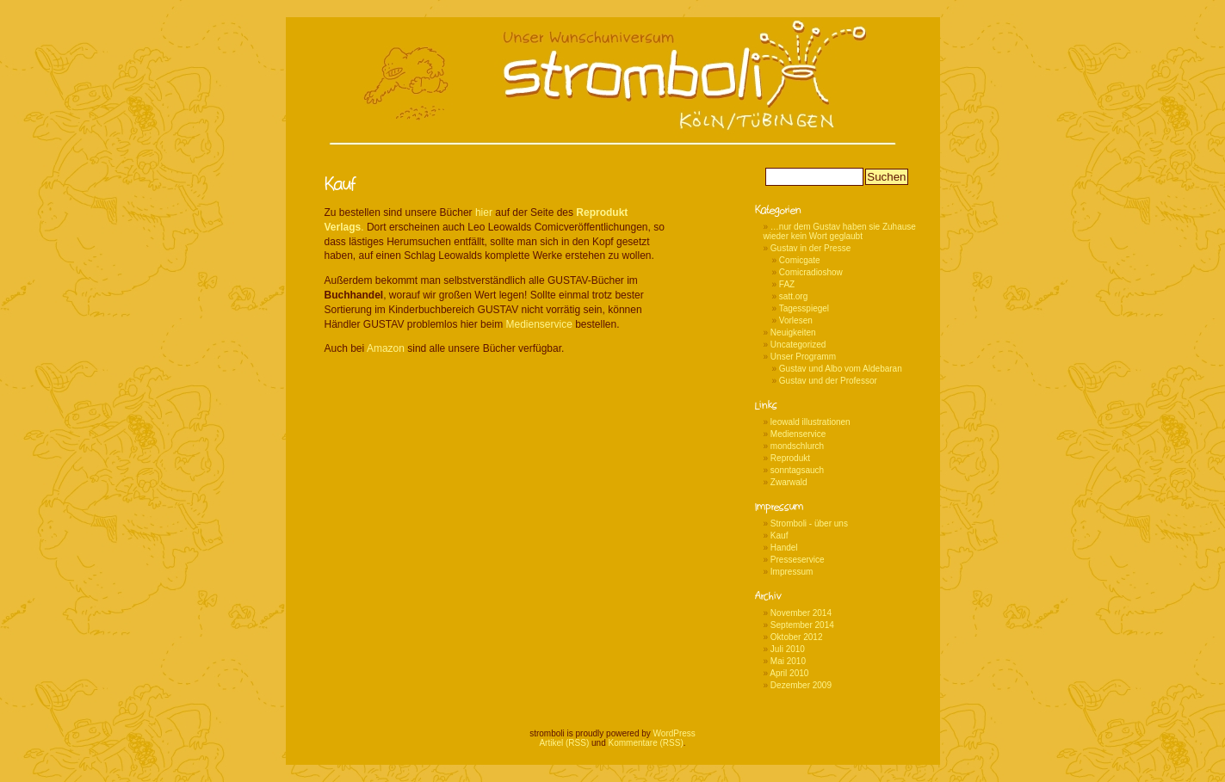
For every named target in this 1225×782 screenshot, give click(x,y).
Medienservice (538, 324)
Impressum (791, 571)
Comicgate (799, 260)
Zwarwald (788, 482)
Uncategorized (798, 344)
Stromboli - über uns (809, 523)
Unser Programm (803, 356)
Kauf (779, 535)
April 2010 (789, 673)
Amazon (386, 348)
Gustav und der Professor (828, 380)
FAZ (787, 284)
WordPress (674, 733)
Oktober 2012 (796, 637)
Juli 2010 (787, 649)
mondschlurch (797, 446)
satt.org (793, 296)
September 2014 (802, 625)
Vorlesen (796, 320)
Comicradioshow (811, 272)
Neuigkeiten (793, 332)
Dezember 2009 (801, 685)
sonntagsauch (797, 470)
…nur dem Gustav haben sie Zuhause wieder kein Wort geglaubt (840, 231)
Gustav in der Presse (810, 248)
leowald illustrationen (810, 422)
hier (485, 212)
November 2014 (801, 613)
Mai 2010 (788, 661)
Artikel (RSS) (564, 743)
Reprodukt (790, 458)
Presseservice (797, 559)
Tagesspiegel (804, 308)
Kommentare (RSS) (646, 743)
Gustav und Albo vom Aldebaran (840, 368)
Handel (784, 547)
